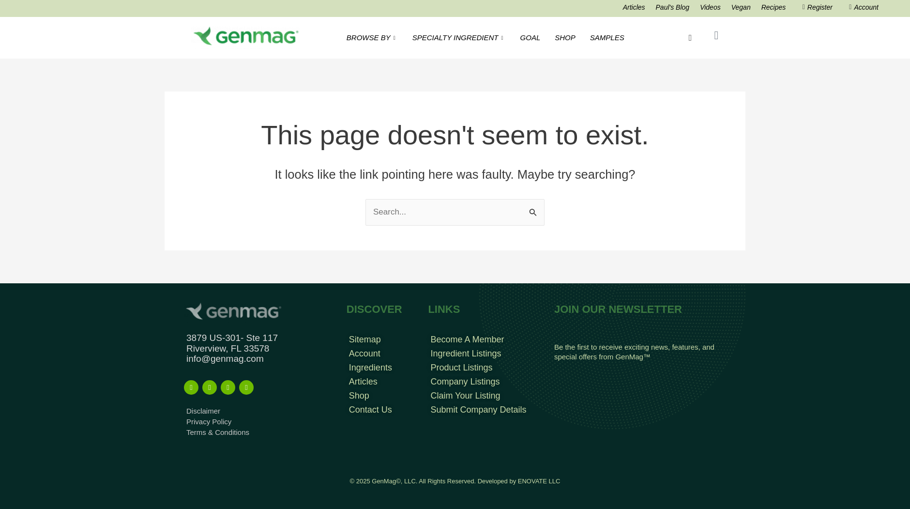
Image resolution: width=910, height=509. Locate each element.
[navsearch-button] (690, 38)
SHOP (565, 37)
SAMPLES (607, 37)
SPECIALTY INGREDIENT (459, 37)
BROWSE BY (372, 37)
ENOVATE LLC (539, 481)
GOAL (530, 37)
